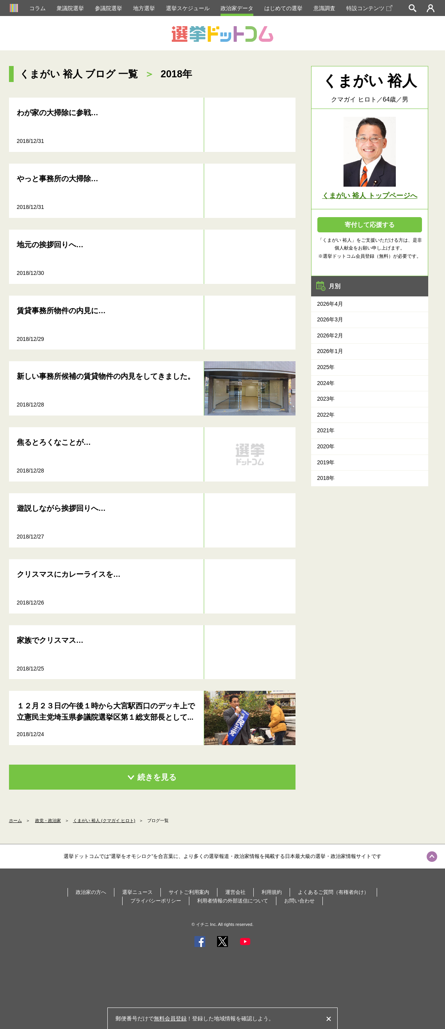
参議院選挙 (108, 8)
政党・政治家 (48, 820)
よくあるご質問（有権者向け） (333, 892)
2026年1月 (330, 351)
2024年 (326, 383)
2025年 (326, 367)
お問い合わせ (299, 901)
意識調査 (324, 8)
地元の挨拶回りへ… (50, 245)
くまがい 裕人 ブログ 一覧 (79, 73)
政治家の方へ (91, 892)
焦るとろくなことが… (54, 442)
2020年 (326, 446)
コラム (37, 8)
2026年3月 (330, 319)
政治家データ (237, 8)
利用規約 (272, 892)
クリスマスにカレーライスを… (69, 574)
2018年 (326, 478)
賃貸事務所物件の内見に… (61, 311)
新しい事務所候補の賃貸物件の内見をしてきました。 (106, 376)
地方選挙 (144, 8)
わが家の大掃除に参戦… (57, 113)
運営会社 (235, 892)
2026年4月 (330, 304)
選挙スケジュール (188, 8)
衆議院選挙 (70, 8)
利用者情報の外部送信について (232, 901)
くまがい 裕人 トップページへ (369, 196)
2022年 (326, 415)
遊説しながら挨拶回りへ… (61, 508)
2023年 (326, 399)
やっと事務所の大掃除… (57, 179)
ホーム (15, 820)
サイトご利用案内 (189, 892)
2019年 (326, 462)
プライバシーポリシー (155, 901)
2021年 (326, 430)
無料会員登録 (170, 1018)
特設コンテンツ (369, 8)
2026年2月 (330, 335)
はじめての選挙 (283, 8)
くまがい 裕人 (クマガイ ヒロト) (104, 820)
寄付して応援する (370, 224)
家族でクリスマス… (50, 640)
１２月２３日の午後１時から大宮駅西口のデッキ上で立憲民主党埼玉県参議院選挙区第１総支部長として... (106, 711)
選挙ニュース (137, 892)
